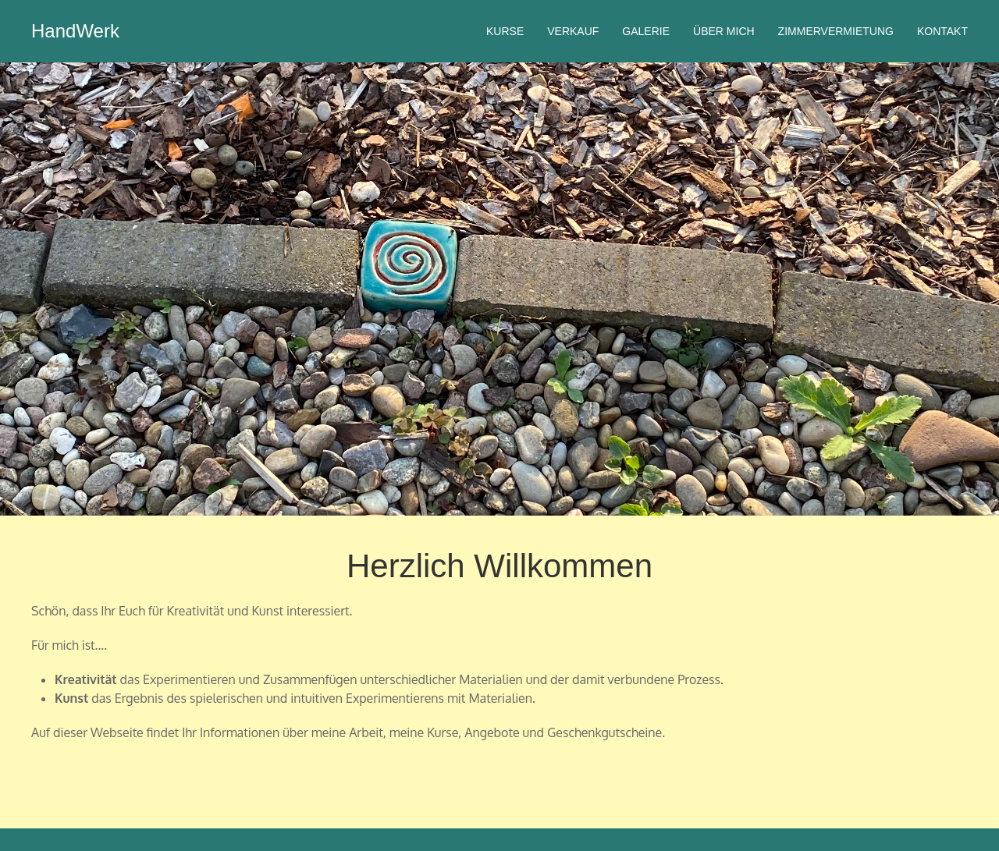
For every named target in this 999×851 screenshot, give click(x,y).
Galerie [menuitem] (646, 31)
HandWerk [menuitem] (75, 30)
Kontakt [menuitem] (942, 31)
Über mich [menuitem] (724, 31)
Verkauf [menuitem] (573, 31)
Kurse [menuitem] (505, 31)
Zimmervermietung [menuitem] (836, 31)
